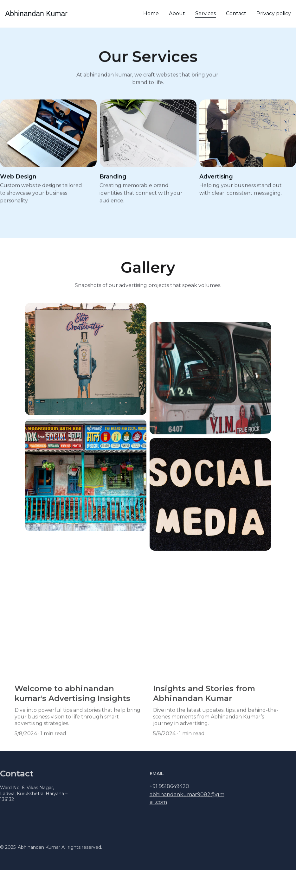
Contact (236, 13)
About (177, 13)
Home (151, 13)
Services (205, 13)
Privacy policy (273, 13)
